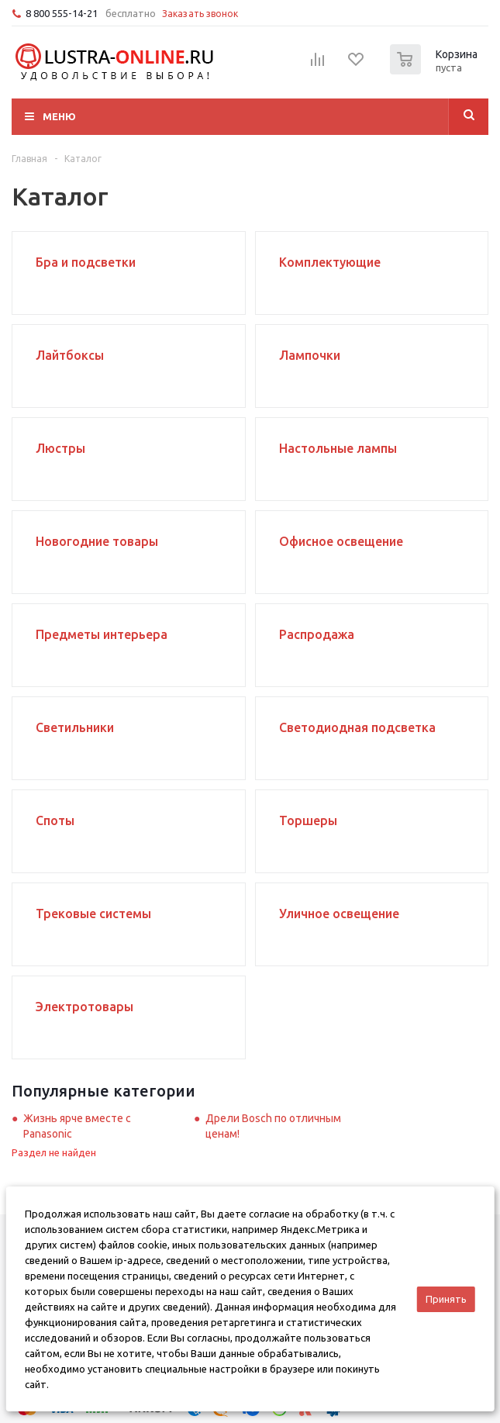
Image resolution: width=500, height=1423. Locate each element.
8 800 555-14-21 (62, 13)
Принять (446, 1298)
